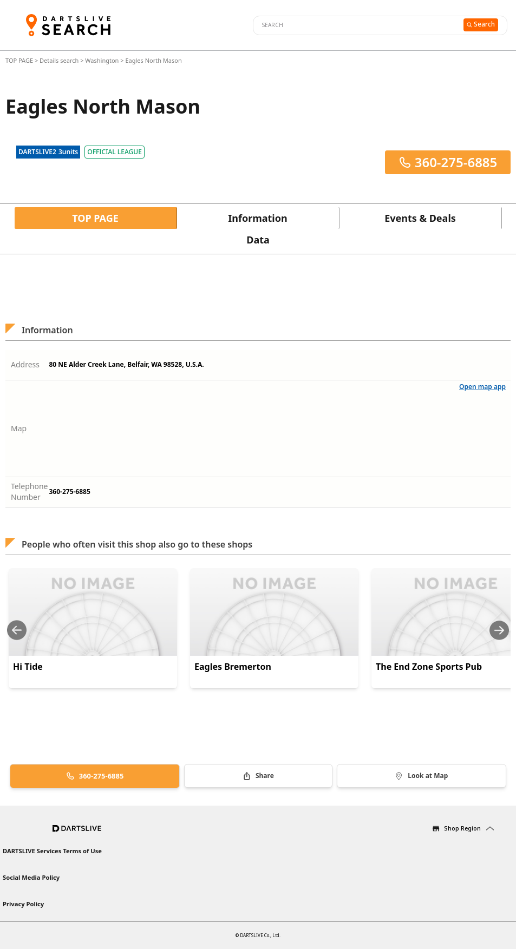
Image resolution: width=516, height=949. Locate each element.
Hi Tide (28, 667)
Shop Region (462, 828)
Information (257, 218)
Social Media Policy (31, 877)
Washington (102, 60)
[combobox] (357, 25)
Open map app (482, 386)
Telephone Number (29, 491)
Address (25, 364)
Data (258, 239)
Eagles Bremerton (232, 667)
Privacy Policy (23, 904)
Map (19, 428)
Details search (60, 60)
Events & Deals (420, 218)
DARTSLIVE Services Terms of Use (52, 851)
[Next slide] (499, 630)
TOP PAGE (20, 60)
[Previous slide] (17, 630)
